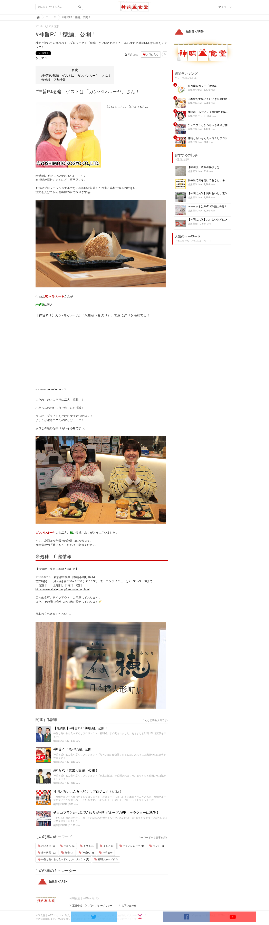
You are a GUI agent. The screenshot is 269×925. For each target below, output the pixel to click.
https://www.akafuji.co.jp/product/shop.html (63, 589)
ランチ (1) (156, 846)
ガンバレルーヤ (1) (131, 846)
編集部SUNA (60, 804)
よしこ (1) (107, 846)
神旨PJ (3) (86, 852)
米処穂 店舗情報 (53, 80)
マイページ (225, 7)
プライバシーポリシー (100, 905)
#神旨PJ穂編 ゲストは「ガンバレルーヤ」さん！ (76, 75)
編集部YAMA (195, 89)
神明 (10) (106, 852)
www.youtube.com (51, 389)
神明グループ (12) (106, 859)
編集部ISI (193, 223)
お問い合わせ (129, 905)
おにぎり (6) (46, 846)
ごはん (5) (67, 846)
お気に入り (150, 54)
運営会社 (77, 905)
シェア (40, 58)
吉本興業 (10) (47, 852)
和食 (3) (67, 852)
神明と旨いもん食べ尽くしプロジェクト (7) (63, 859)
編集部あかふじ (196, 116)
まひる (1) (87, 846)
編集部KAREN (61, 741)
